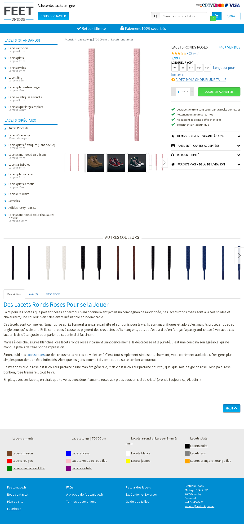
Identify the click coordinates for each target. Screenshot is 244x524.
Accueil (69, 39)
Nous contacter (53, 16)
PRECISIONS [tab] (53, 294)
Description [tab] (14, 294)
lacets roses (36, 354)
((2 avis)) (193, 53)
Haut (231, 408)
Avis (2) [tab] (33, 294)
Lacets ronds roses (122, 39)
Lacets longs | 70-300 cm (92, 39)
